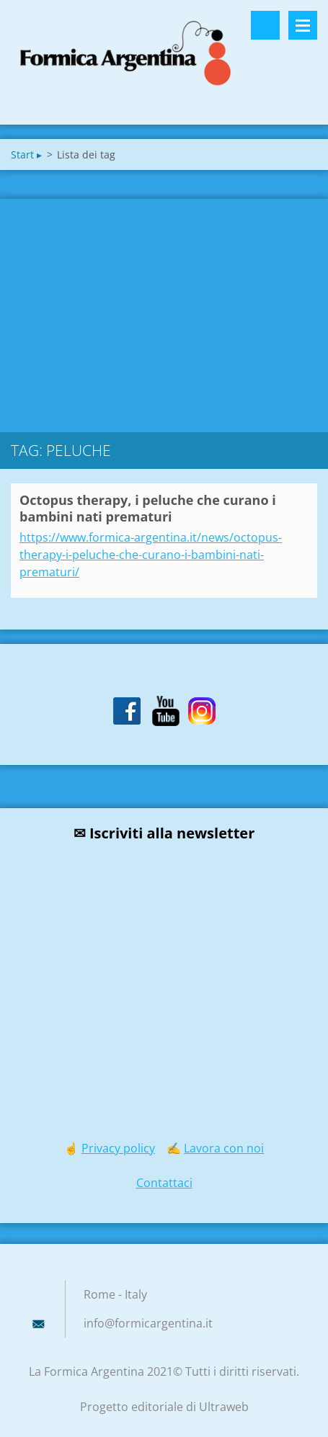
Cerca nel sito (265, 25)
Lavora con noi (224, 1148)
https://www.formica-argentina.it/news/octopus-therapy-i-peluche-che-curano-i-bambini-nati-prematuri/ (150, 554)
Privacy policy (118, 1148)
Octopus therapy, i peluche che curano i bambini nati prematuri (147, 508)
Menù (302, 25)
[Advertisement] (164, 312)
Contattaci (164, 1183)
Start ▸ (26, 154)
